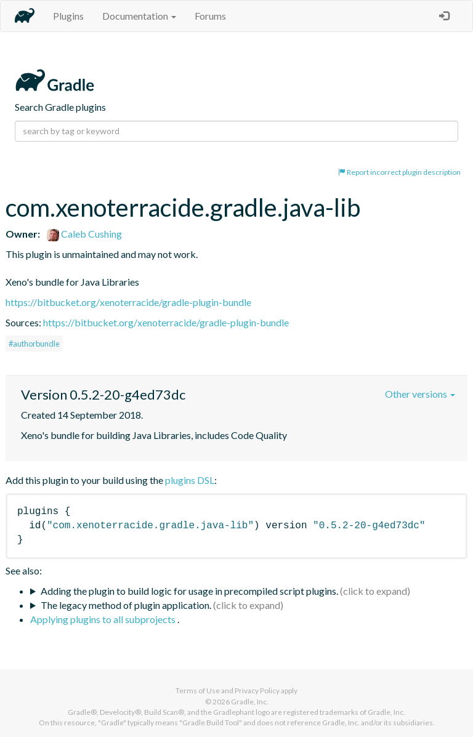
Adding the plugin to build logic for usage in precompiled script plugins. (189, 591)
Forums (210, 16)
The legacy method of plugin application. (126, 605)
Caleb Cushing (84, 234)
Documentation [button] (139, 16)
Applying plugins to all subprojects (103, 619)
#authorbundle (34, 343)
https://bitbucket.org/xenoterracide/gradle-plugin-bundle (128, 302)
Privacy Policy (257, 690)
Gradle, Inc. (250, 701)
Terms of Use (198, 690)
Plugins (68, 16)
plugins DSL (189, 480)
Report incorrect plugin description (399, 172)
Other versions (420, 394)
